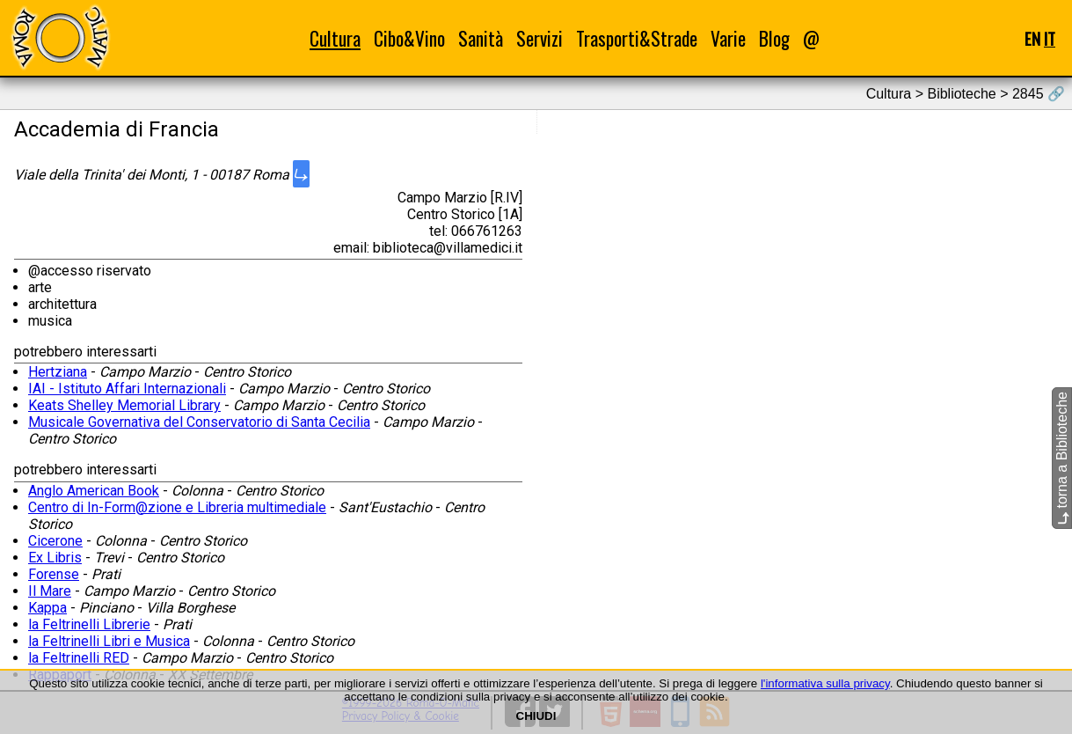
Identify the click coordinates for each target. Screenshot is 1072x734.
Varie (728, 38)
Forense (53, 574)
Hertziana (57, 371)
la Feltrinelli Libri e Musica (109, 641)
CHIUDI (536, 716)
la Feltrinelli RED (78, 658)
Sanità (480, 38)
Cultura (335, 38)
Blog (774, 38)
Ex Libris (55, 557)
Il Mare (49, 591)
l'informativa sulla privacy (825, 683)
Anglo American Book (93, 490)
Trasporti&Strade (636, 38)
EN (1032, 38)
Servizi (539, 38)
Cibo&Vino (409, 38)
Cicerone (55, 540)
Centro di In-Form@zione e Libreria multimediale (177, 507)
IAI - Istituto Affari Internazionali (127, 388)
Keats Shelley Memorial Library (124, 405)
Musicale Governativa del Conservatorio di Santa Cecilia (199, 422)
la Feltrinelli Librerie (89, 624)
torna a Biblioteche (1061, 458)
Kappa (47, 607)
